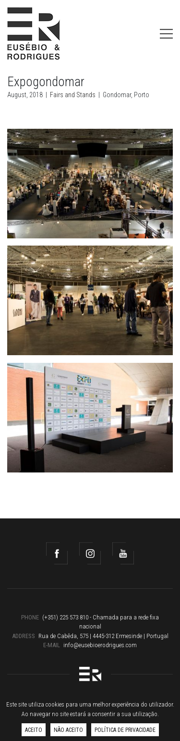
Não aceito (68, 730)
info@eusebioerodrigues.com (100, 645)
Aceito (33, 730)
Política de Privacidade (125, 730)
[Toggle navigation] (166, 33)
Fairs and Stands (73, 95)
